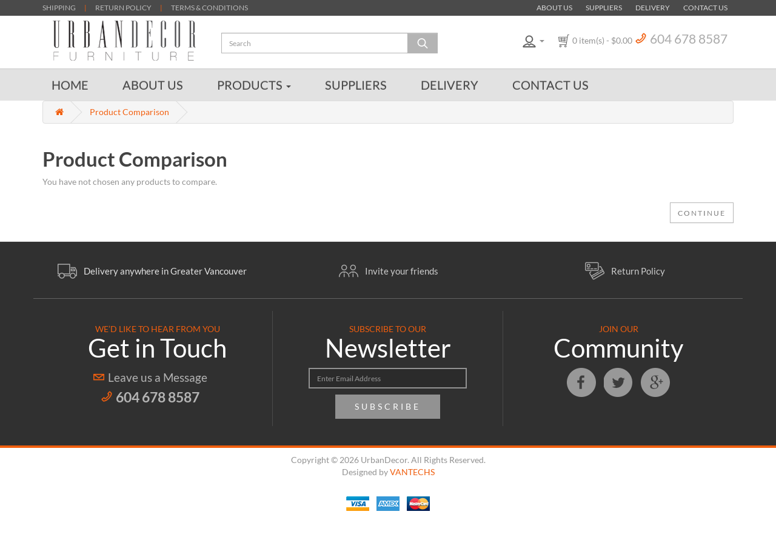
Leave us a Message (157, 377)
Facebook (581, 382)
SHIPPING (59, 7)
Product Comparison (129, 112)
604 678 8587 (689, 38)
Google (655, 382)
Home (70, 85)
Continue (702, 213)
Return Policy (638, 270)
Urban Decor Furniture (124, 41)
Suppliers (604, 7)
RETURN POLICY (123, 7)
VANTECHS (412, 472)
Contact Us (705, 7)
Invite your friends (401, 270)
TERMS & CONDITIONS (209, 7)
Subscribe (388, 406)
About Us (554, 7)
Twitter (618, 382)
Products (254, 85)
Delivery (652, 7)
